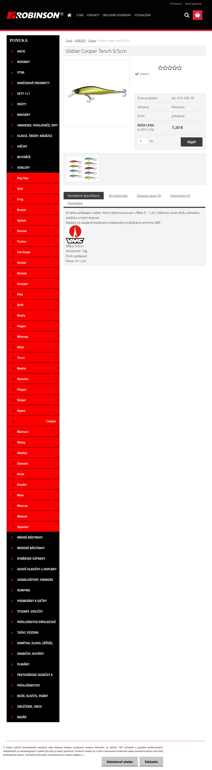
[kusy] (142, 141)
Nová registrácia (193, 4)
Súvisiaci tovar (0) (149, 195)
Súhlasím (151, 761)
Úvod (69, 41)
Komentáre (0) (180, 195)
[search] (187, 15)
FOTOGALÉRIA (143, 15)
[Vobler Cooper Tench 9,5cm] (96, 61)
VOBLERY (80, 41)
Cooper (92, 41)
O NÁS (80, 15)
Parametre (75, 203)
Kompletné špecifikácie (84, 195)
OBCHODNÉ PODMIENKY (117, 15)
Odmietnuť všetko (120, 761)
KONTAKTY (93, 15)
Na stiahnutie (118, 195)
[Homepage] (68, 15)
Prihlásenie (176, 4)
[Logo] (35, 15)
